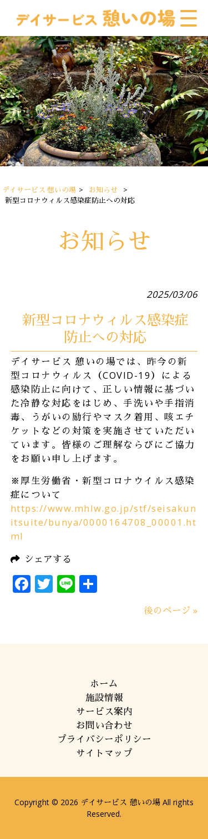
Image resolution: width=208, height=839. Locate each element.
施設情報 (104, 697)
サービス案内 (104, 711)
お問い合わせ (104, 725)
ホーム (104, 683)
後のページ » (170, 610)
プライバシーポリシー (104, 739)
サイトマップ (104, 752)
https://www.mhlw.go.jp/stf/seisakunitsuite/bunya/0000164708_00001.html (104, 522)
